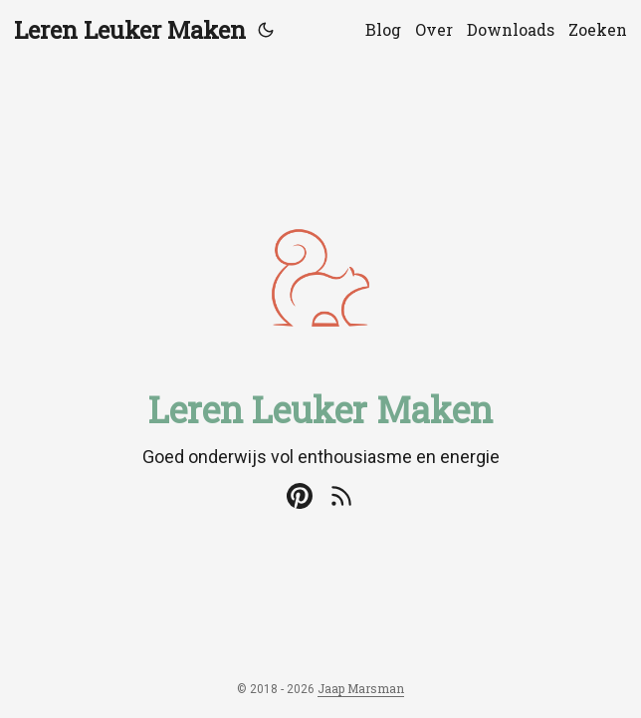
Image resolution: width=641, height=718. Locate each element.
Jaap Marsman (361, 688)
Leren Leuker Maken (130, 30)
